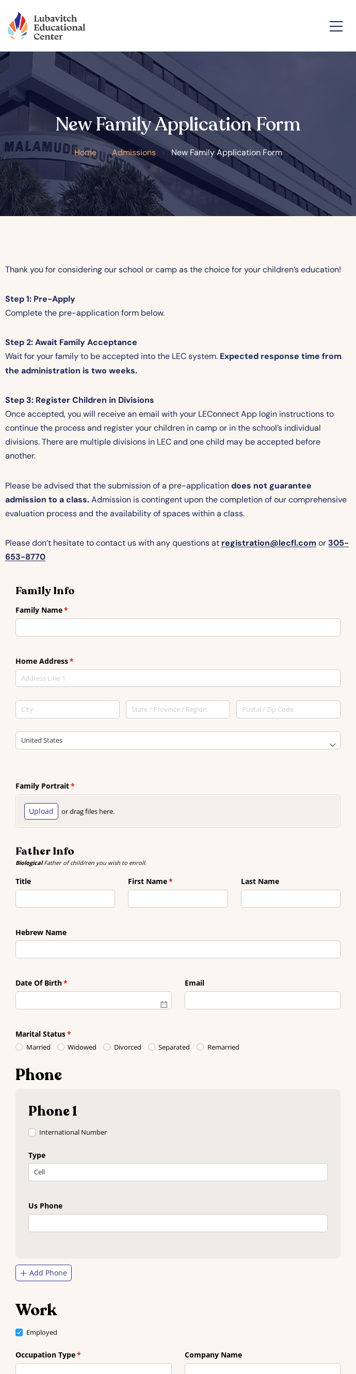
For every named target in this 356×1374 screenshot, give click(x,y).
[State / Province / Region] (178, 709)
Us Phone (45, 1206)
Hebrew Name (41, 932)
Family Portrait (60, 786)
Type (36, 1155)
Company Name (213, 1355)
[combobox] (178, 680)
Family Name (56, 610)
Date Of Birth (56, 983)
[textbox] (178, 678)
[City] (67, 709)
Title (23, 881)
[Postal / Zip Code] (288, 709)
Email (194, 983)
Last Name (260, 881)
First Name (165, 881)
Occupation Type (63, 1355)
